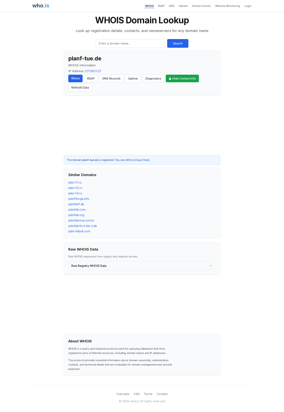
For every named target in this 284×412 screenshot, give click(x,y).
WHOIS (149, 5)
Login (247, 5)
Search (178, 43)
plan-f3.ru (75, 193)
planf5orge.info (78, 198)
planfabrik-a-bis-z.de (82, 226)
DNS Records (111, 78)
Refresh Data (80, 87)
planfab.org (76, 215)
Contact (162, 394)
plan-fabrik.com (79, 231)
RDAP (161, 5)
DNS (171, 5)
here (147, 159)
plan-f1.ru (75, 182)
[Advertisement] (142, 125)
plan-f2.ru (75, 188)
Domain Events (201, 5)
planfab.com (76, 209)
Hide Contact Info (182, 78)
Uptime (183, 5)
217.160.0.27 (93, 71)
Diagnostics (153, 78)
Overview (122, 394)
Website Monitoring (227, 5)
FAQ (136, 394)
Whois (75, 78)
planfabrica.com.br (81, 220)
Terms (148, 394)
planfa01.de (76, 204)
